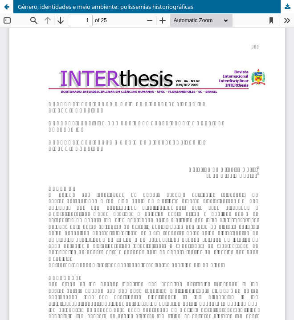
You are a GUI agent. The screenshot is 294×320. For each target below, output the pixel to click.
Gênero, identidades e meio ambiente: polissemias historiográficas (105, 7)
